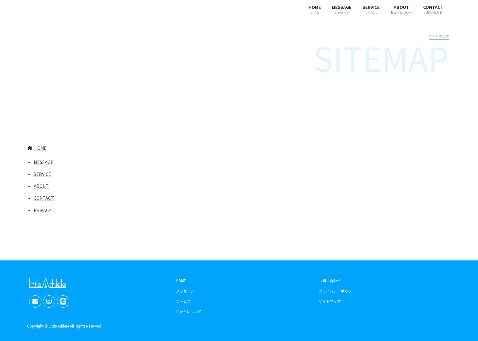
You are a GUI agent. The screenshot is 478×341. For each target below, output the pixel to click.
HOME (40, 148)
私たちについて (189, 311)
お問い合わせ (330, 280)
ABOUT (41, 186)
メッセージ (185, 291)
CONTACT (44, 198)
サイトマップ (330, 301)
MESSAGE (43, 162)
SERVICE (42, 174)
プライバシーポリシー (337, 291)
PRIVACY (42, 210)
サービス (183, 301)
